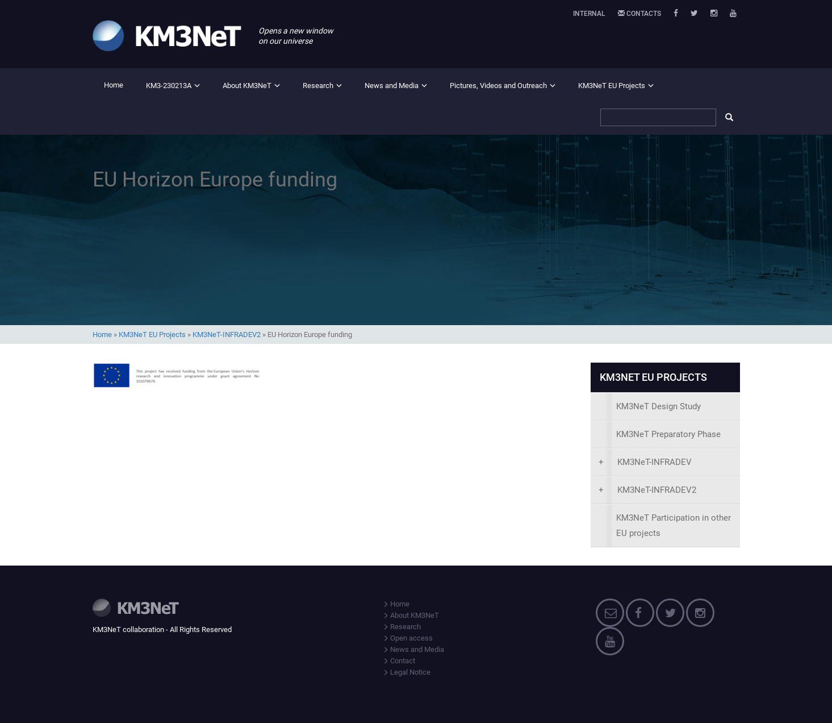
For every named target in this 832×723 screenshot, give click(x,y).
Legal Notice (406, 672)
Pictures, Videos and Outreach (498, 85)
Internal (589, 14)
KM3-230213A (168, 85)
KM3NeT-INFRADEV (645, 462)
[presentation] (665, 462)
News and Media (392, 85)
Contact (399, 660)
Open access (408, 638)
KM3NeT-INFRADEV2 (227, 334)
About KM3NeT (247, 85)
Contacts (639, 14)
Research (318, 85)
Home (113, 85)
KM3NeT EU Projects (611, 85)
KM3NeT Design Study (658, 406)
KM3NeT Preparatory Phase (668, 434)
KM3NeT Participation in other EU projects (673, 525)
